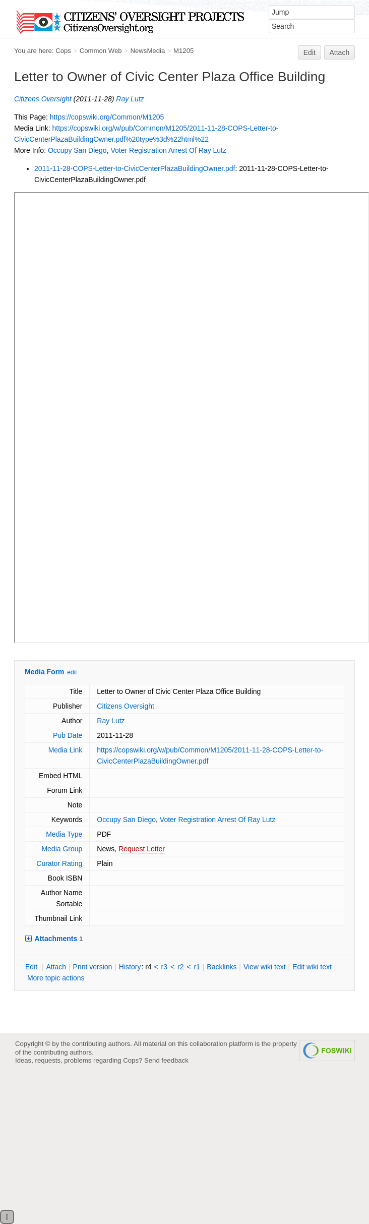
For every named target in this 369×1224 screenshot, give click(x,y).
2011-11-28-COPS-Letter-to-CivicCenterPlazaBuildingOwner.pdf (134, 168)
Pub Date (67, 735)
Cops (63, 50)
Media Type (64, 834)
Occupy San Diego (77, 150)
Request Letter (141, 849)
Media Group (61, 849)
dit (32, 967)
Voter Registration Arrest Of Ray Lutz (168, 150)
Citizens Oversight (43, 99)
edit (72, 672)
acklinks (221, 967)
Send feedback (166, 1060)
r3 (164, 967)
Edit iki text (312, 967)
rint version (92, 967)
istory (130, 967)
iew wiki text (264, 967)
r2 (180, 967)
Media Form (45, 672)
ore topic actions (56, 978)
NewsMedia (147, 50)
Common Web (101, 50)
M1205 (183, 50)
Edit (309, 52)
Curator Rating (59, 863)
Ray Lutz (130, 99)
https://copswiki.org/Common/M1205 (107, 117)
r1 (197, 967)
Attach (340, 52)
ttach (56, 967)
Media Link (65, 750)
